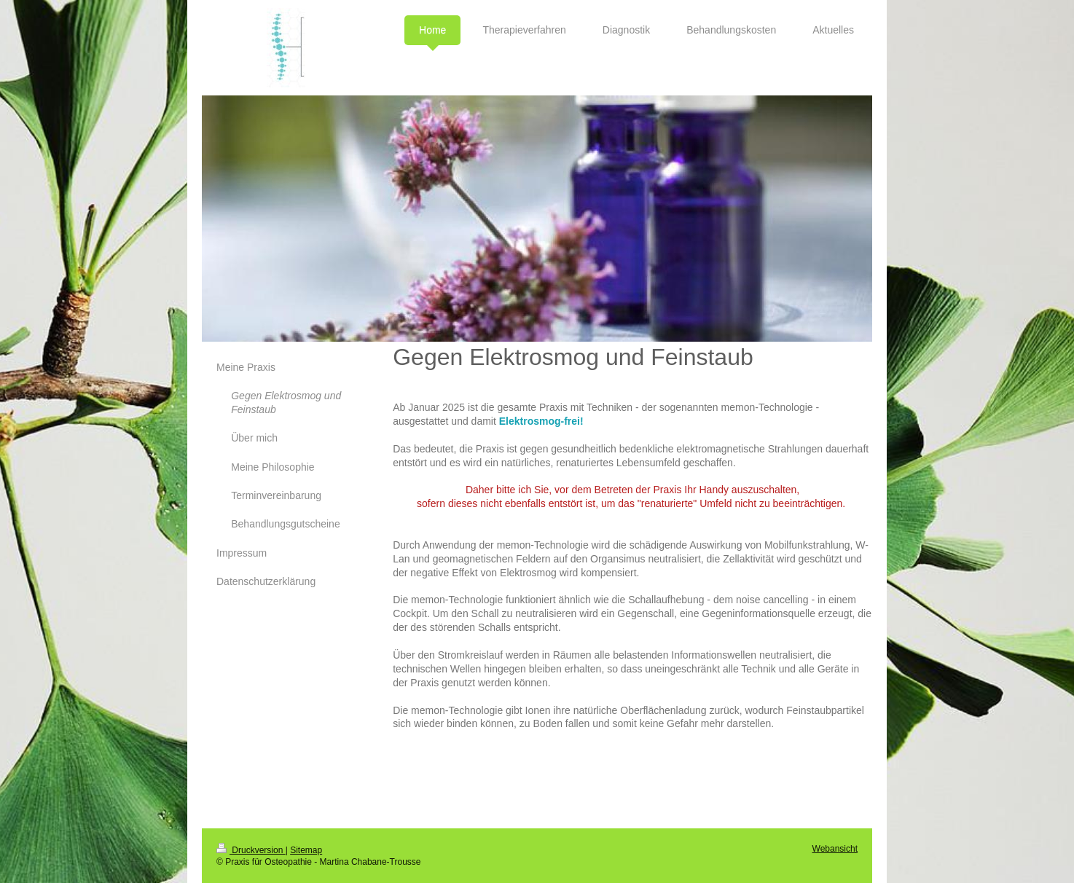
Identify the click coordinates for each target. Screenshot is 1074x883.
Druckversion (251, 850)
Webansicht (835, 849)
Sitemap (306, 850)
